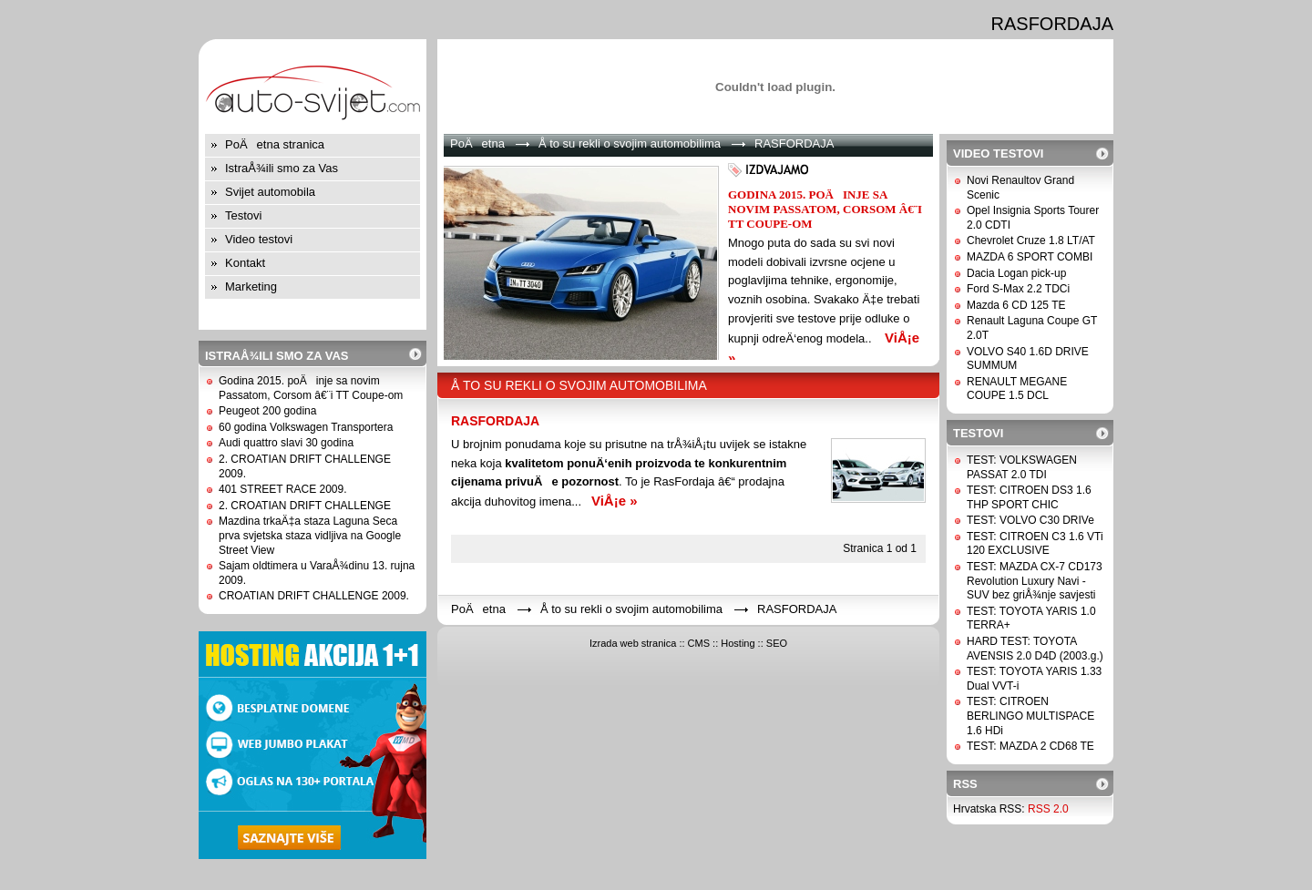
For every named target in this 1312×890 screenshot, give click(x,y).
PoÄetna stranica (274, 144)
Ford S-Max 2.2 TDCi (1018, 288)
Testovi (243, 215)
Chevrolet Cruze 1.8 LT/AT (1031, 240)
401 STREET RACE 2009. (283, 489)
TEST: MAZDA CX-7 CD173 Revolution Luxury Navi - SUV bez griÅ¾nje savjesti (1034, 580)
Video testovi (258, 239)
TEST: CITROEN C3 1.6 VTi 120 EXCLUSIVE (1035, 544)
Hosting (737, 643)
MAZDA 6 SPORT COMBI (1029, 257)
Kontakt (245, 263)
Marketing (251, 286)
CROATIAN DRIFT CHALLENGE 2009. (314, 595)
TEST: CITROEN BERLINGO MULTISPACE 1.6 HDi (1030, 715)
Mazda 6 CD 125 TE (1016, 305)
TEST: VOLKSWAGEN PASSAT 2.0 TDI (1022, 467)
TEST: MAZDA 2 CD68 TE (1030, 746)
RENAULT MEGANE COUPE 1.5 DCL (1017, 389)
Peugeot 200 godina (267, 410)
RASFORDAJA (495, 421)
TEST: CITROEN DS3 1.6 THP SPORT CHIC (1029, 497)
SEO (776, 643)
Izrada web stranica (632, 643)
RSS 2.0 (1048, 809)
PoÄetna (477, 143)
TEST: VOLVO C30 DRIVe (1030, 520)
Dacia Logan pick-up (1016, 273)
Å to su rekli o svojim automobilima (629, 143)
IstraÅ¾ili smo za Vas (281, 168)
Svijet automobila (270, 192)
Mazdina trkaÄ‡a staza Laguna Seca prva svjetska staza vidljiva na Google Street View (310, 535)
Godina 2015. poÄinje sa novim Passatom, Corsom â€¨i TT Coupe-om (311, 388)
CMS (699, 643)
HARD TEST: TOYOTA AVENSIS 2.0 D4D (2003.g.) (1035, 648)
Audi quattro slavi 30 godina (286, 442)
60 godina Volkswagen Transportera (306, 427)
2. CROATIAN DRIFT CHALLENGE (305, 505)
